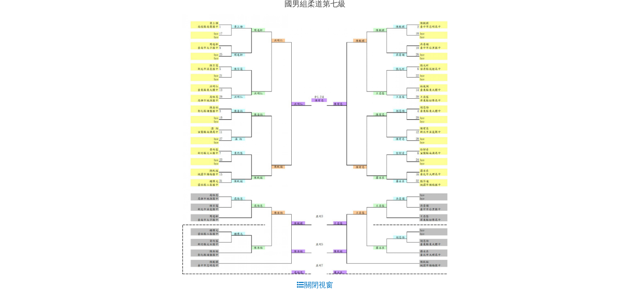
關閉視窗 (315, 285)
